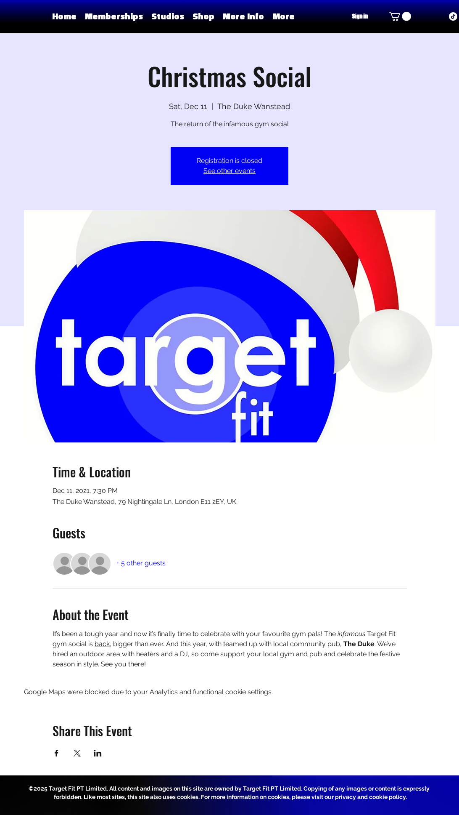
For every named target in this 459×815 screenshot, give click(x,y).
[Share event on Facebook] (57, 753)
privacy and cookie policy (370, 797)
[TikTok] (453, 16)
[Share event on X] (77, 753)
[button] (167, 16)
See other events (229, 171)
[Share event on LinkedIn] (98, 753)
